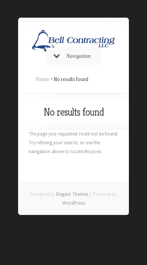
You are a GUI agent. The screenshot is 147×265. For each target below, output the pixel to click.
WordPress (73, 203)
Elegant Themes (72, 194)
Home (42, 79)
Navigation (72, 56)
